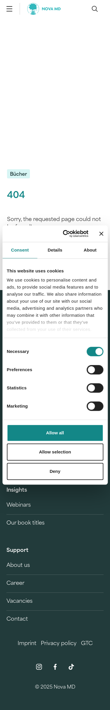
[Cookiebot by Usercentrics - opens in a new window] (65, 233)
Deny (55, 471)
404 (16, 195)
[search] (95, 9)
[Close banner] (101, 234)
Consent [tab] (20, 249)
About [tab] (90, 249)
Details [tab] (55, 249)
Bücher (18, 174)
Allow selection (55, 451)
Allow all (55, 432)
